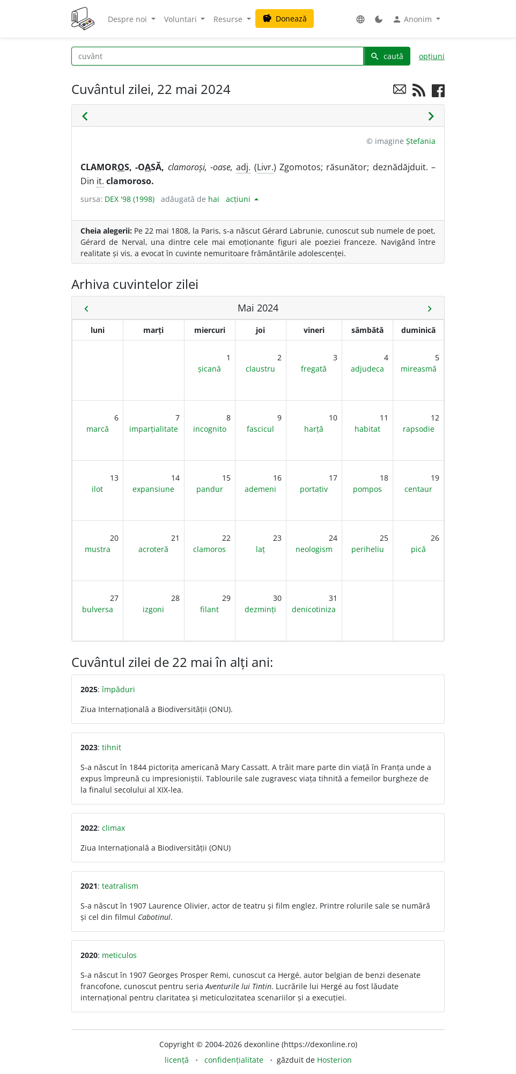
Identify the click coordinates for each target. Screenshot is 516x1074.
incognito (209, 429)
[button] (360, 19)
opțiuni (432, 56)
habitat (367, 429)
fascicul (260, 429)
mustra (97, 549)
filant (209, 609)
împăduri (118, 689)
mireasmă (419, 369)
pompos (367, 489)
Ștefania (421, 141)
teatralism (120, 886)
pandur (209, 489)
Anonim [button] (413, 19)
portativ (314, 489)
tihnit (111, 747)
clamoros (209, 549)
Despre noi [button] (128, 19)
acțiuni (239, 199)
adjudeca (367, 369)
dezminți (260, 609)
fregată (314, 369)
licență (177, 1060)
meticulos (119, 955)
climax (113, 828)
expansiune (153, 489)
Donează (284, 18)
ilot (97, 489)
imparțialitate (153, 429)
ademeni (260, 489)
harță (313, 429)
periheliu (367, 549)
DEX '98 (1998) (129, 199)
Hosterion (334, 1060)
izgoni (153, 609)
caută (386, 56)
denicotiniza (314, 609)
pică (418, 549)
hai (213, 199)
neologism (314, 549)
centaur (418, 489)
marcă (97, 429)
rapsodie (418, 429)
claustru (260, 369)
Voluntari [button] (181, 19)
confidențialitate (233, 1060)
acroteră (153, 549)
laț (260, 549)
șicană (209, 369)
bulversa (97, 609)
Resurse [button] (229, 19)
